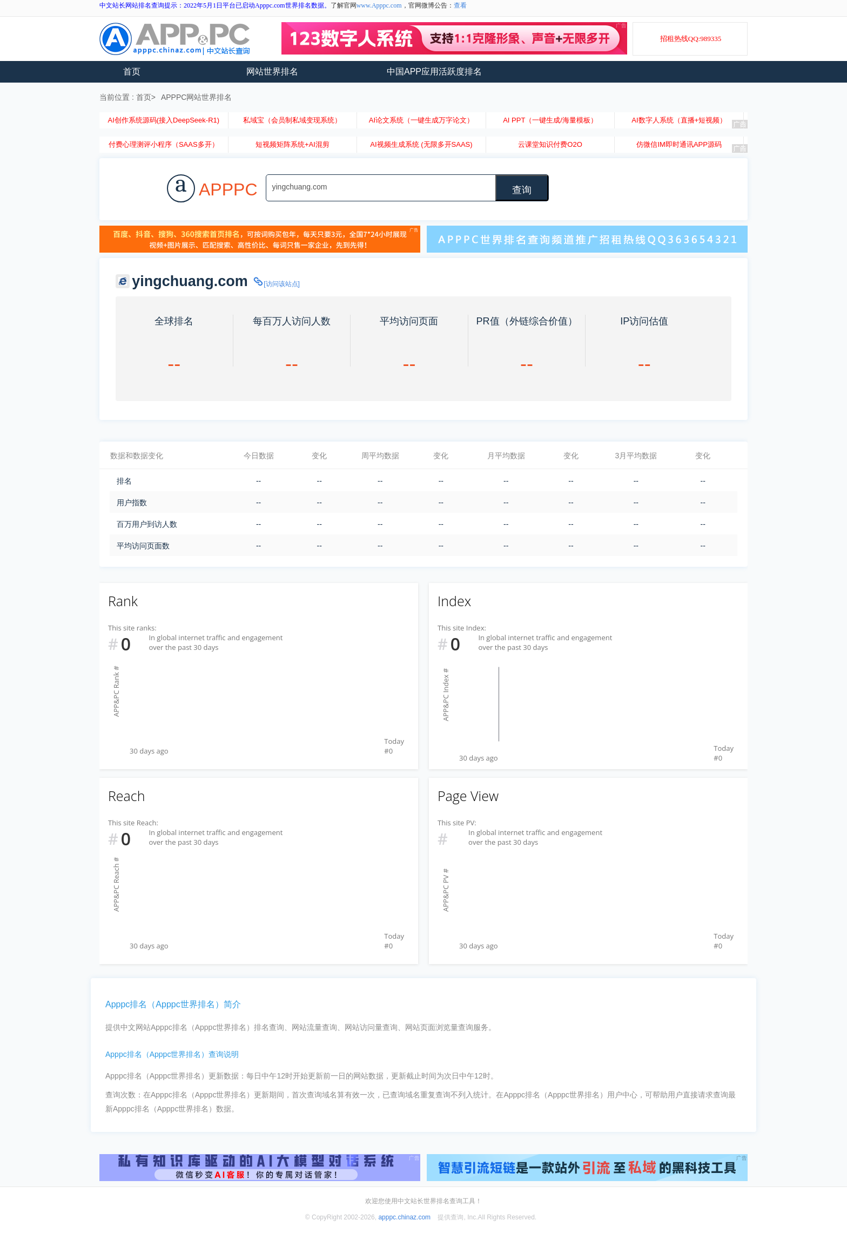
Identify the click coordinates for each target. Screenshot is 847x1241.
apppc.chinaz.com (404, 1217)
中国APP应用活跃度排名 (434, 71)
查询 (522, 190)
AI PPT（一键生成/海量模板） (550, 120)
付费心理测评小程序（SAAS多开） (164, 144)
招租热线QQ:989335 (690, 39)
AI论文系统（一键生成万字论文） (421, 120)
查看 (460, 5)
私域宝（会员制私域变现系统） (292, 120)
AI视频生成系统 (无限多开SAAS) (421, 144)
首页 (131, 71)
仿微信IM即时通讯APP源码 (678, 144)
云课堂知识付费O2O (550, 144)
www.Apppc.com (379, 5)
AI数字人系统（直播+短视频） (679, 120)
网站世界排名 (272, 71)
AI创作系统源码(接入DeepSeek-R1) (163, 120)
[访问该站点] (276, 284)
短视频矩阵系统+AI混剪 (293, 144)
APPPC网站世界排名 (196, 97)
